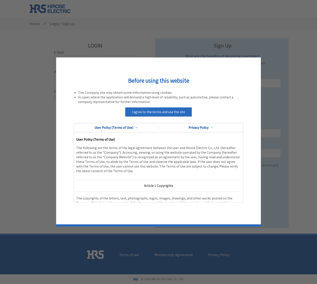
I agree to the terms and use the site (158, 112)
